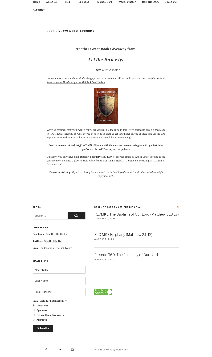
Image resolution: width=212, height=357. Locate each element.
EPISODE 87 (58, 78)
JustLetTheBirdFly (57, 234)
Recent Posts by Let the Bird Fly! (117, 207)
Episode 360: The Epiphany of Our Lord (126, 255)
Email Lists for (50, 301)
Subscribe (40, 9)
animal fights (115, 160)
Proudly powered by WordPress (111, 349)
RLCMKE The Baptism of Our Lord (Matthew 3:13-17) (136, 214)
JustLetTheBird (54, 241)
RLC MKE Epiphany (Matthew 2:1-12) (123, 235)
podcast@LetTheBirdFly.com (56, 248)
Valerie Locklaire (116, 78)
